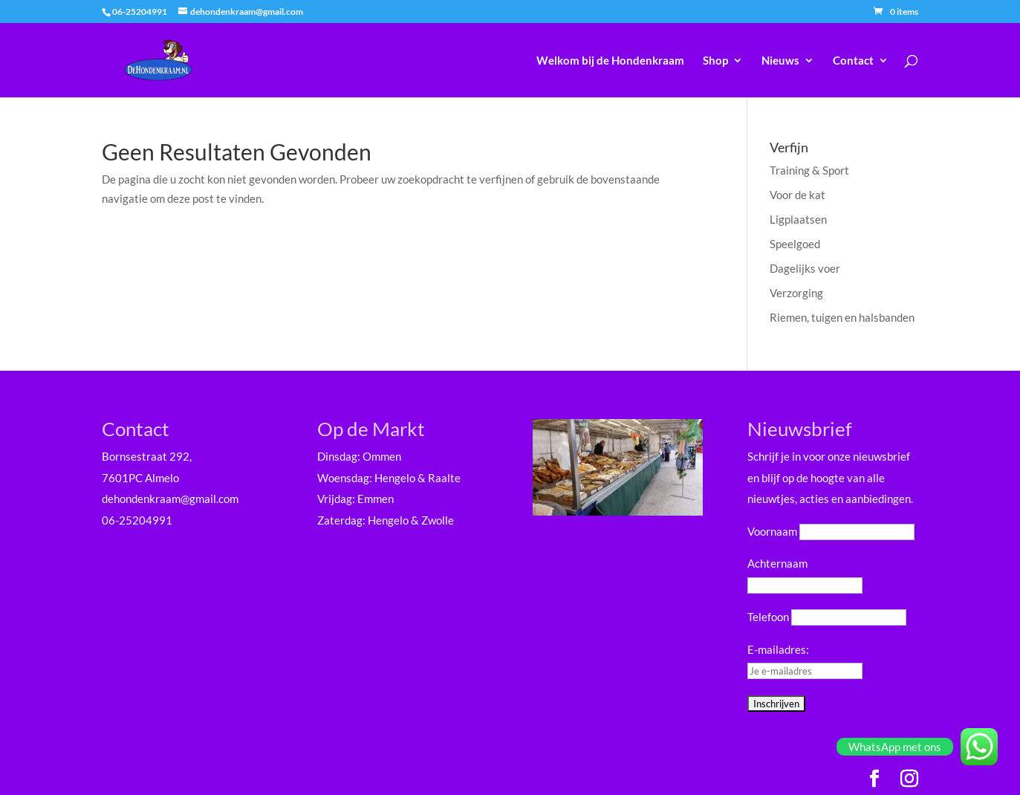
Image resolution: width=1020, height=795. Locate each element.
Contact (853, 61)
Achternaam (777, 563)
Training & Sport (809, 170)
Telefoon (768, 616)
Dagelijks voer (805, 268)
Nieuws (780, 61)
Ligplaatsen (798, 219)
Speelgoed (795, 243)
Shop (715, 61)
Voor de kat (797, 194)
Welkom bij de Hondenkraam (610, 61)
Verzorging (796, 292)
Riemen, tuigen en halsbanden (842, 317)
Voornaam (772, 531)
